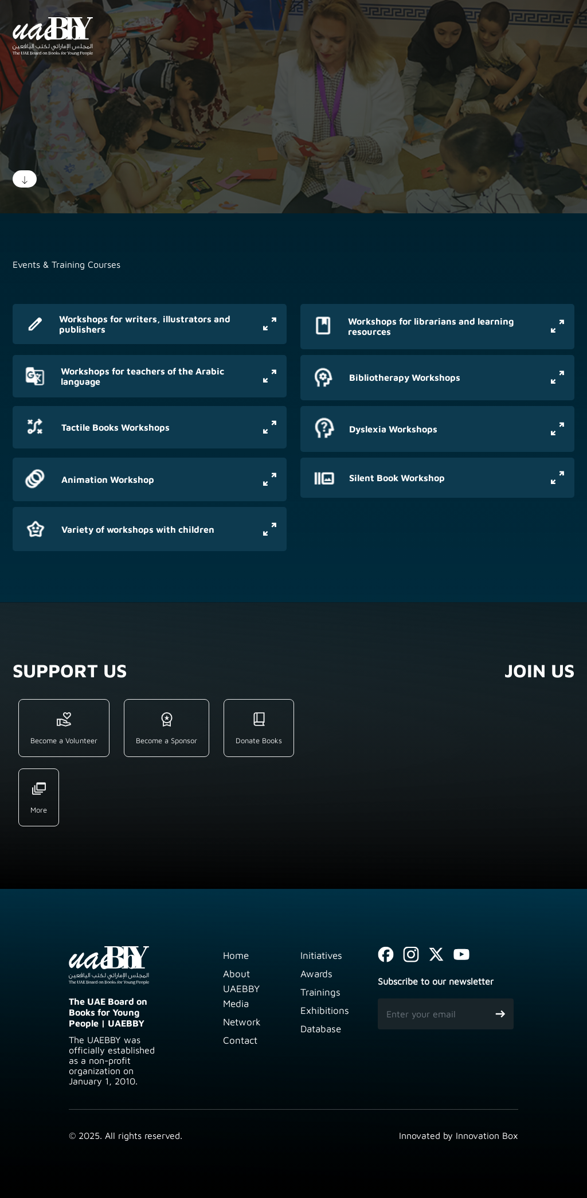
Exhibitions (324, 1010)
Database (320, 1029)
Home (236, 955)
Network (242, 1022)
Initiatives (321, 955)
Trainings (320, 992)
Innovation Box (487, 1135)
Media (236, 1003)
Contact (240, 1040)
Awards (316, 974)
